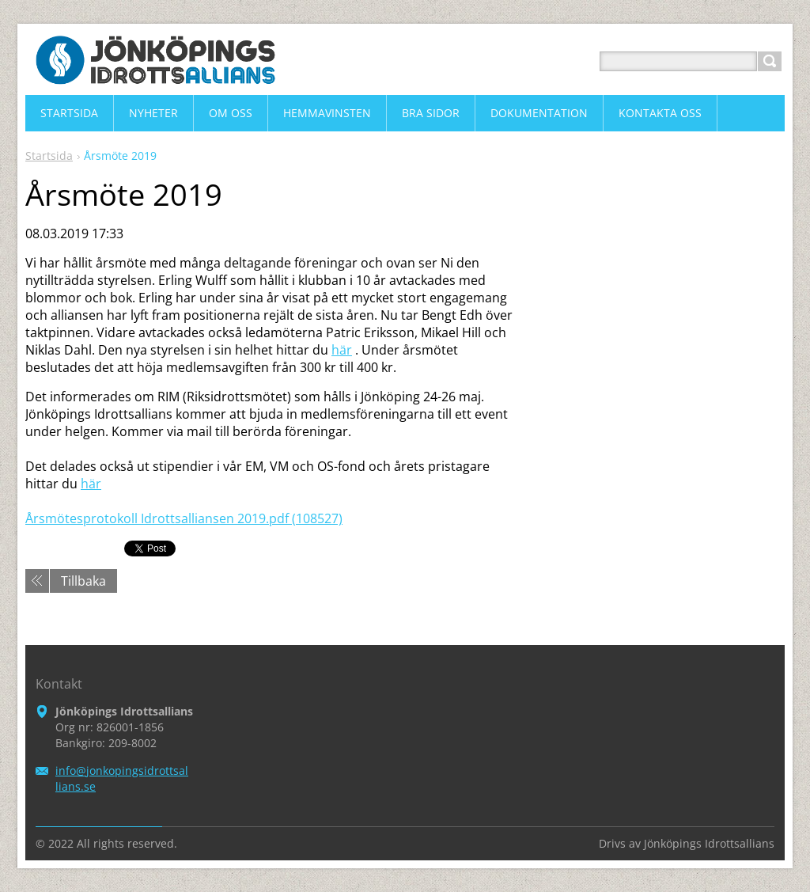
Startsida (49, 155)
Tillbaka (83, 581)
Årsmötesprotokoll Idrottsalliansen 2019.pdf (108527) (184, 518)
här (341, 350)
